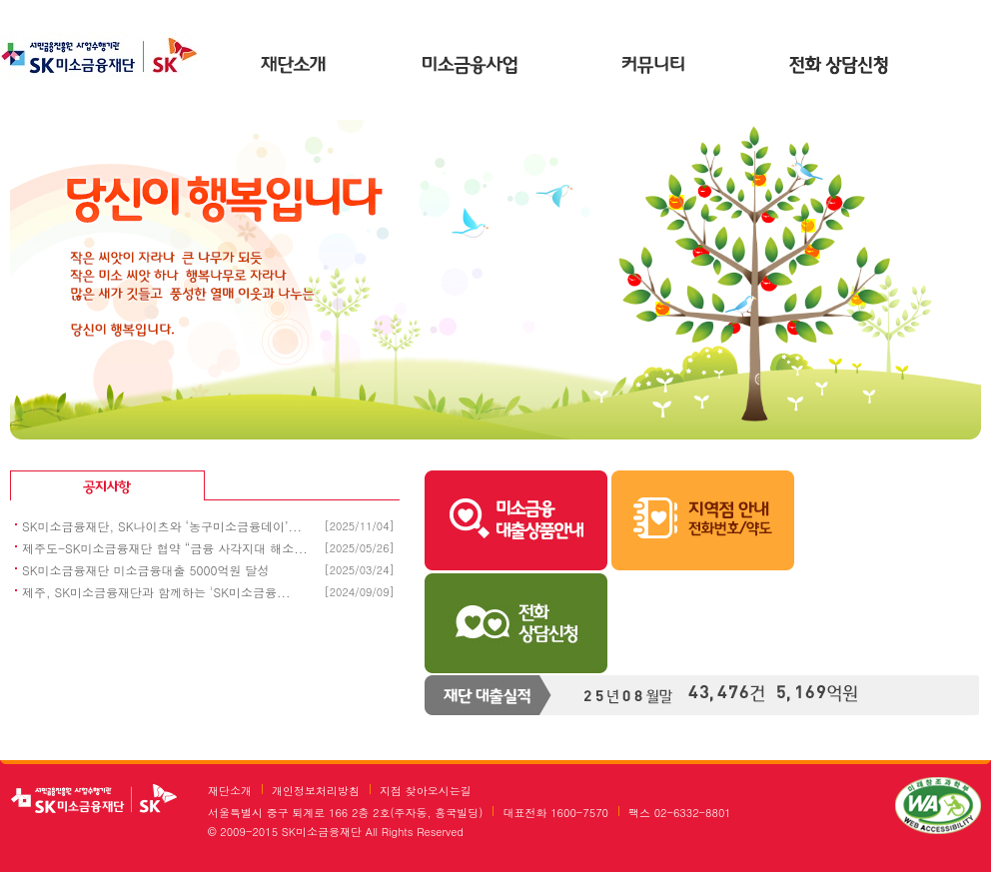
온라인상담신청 (838, 67)
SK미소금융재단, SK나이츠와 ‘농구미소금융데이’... (162, 525)
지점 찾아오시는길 (426, 790)
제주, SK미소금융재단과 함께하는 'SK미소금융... (156, 591)
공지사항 (207, 489)
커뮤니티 (652, 67)
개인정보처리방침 (316, 790)
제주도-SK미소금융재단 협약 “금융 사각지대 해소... (165, 547)
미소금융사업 (473, 67)
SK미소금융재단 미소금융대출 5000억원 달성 (146, 569)
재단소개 (294, 67)
